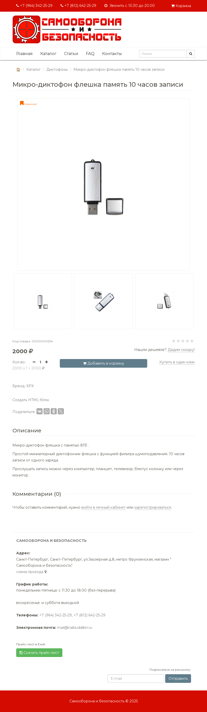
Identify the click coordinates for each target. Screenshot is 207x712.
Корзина (181, 6)
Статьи (71, 53)
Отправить (178, 678)
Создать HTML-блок (30, 400)
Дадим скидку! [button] (181, 349)
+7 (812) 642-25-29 (78, 5)
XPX (30, 386)
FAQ (90, 53)
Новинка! (28, 104)
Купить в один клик (177, 362)
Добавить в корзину (103, 363)
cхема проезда (32, 571)
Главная (24, 53)
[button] (9, 301)
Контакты (112, 53)
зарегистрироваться (152, 507)
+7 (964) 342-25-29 (34, 5)
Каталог (48, 53)
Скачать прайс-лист (39, 652)
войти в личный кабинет (103, 507)
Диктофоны (57, 69)
